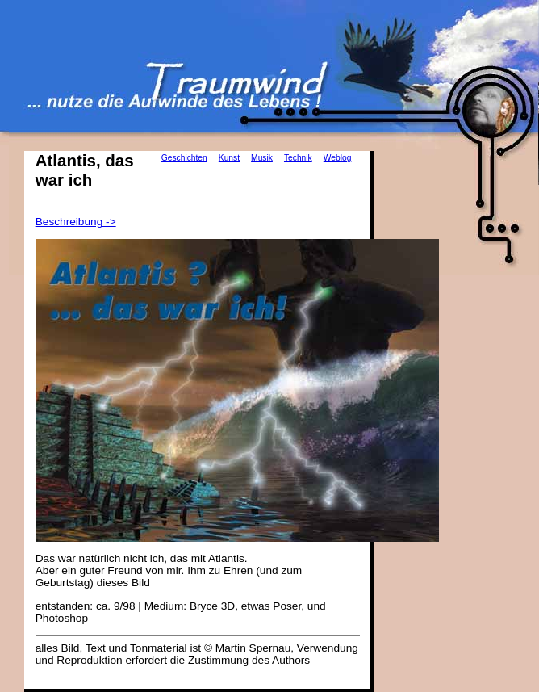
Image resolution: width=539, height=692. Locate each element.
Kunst (229, 157)
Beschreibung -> (76, 222)
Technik (298, 157)
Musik (262, 157)
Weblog (338, 157)
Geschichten (184, 157)
